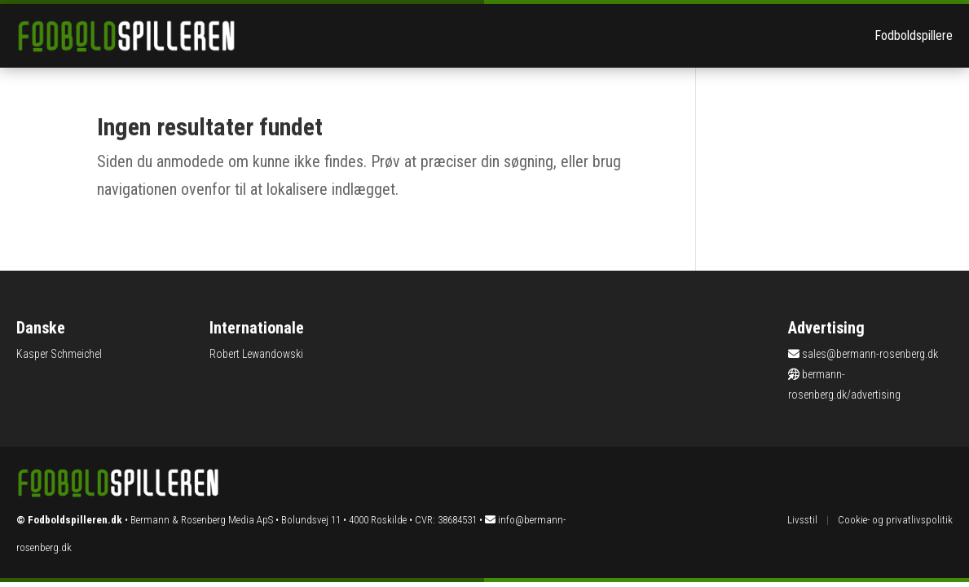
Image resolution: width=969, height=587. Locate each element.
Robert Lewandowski (256, 353)
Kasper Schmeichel (59, 353)
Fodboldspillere (913, 35)
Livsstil (802, 520)
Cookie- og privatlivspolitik (895, 520)
